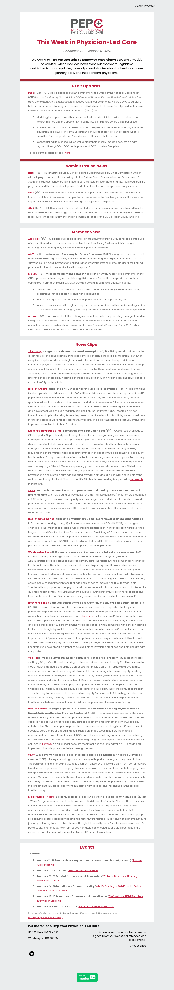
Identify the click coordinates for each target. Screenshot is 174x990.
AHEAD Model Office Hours (83, 870)
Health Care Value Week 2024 (96, 906)
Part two (47, 744)
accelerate (136, 479)
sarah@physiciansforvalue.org (45, 917)
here (67, 153)
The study (87, 616)
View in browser (144, 6)
